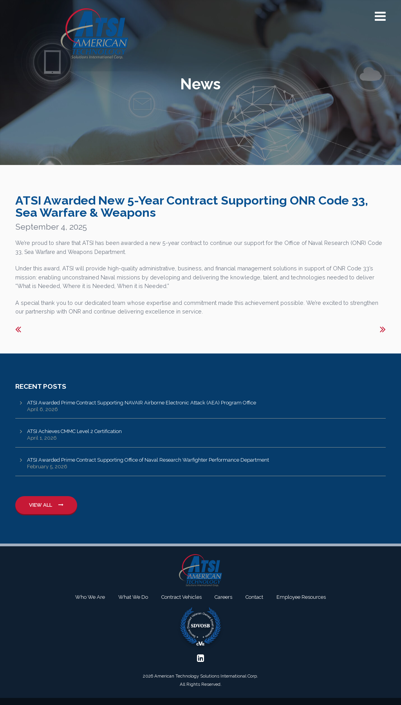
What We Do (133, 597)
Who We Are (90, 597)
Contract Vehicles (181, 597)
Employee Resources (301, 597)
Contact (254, 597)
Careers (223, 597)
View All (46, 505)
